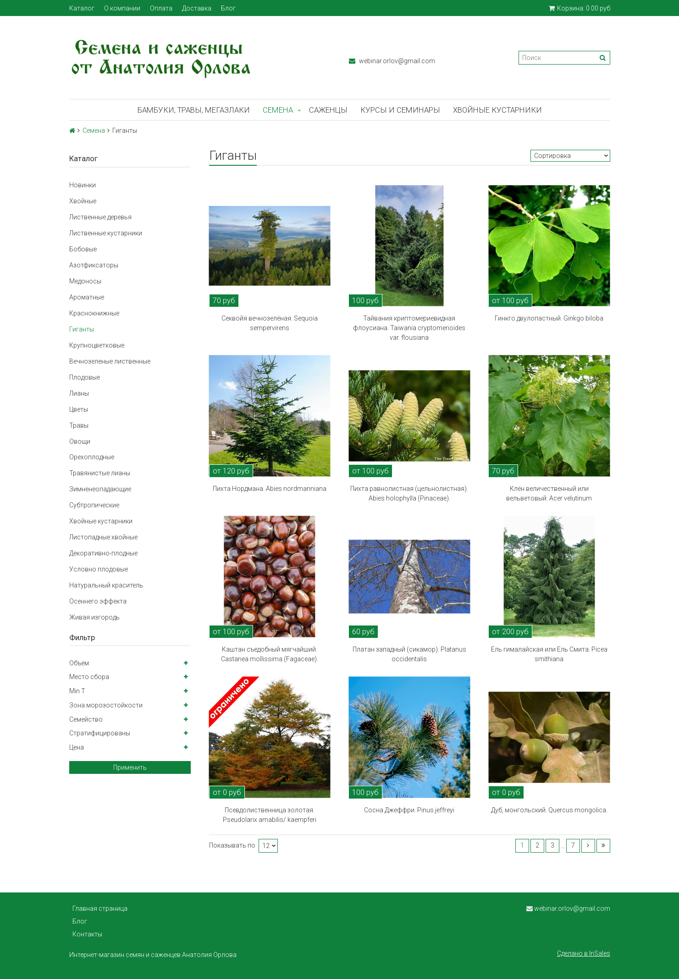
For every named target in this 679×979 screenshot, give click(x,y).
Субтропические (94, 505)
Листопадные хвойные (103, 537)
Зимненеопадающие (100, 489)
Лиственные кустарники (105, 233)
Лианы (79, 393)
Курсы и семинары (400, 109)
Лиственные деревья (100, 217)
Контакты (87, 934)
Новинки (82, 185)
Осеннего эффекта (98, 601)
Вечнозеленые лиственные (109, 361)
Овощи (79, 441)
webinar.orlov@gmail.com (392, 61)
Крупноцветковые (96, 345)
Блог (228, 8)
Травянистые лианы (99, 473)
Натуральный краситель (106, 585)
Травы (78, 425)
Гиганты (81, 329)
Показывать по (232, 845)
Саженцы (328, 109)
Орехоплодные (91, 457)
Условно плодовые (98, 569)
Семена (278, 109)
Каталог (81, 8)
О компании (122, 8)
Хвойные (82, 201)
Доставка (196, 8)
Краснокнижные (94, 313)
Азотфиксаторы (93, 265)
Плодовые (84, 377)
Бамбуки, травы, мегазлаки (194, 109)
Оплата (161, 8)
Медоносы (85, 281)
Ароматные (86, 297)
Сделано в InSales (583, 953)
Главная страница (99, 908)
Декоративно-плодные (103, 553)
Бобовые (83, 249)
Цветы (78, 409)
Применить (130, 767)
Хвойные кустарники (497, 109)
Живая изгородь (94, 617)
